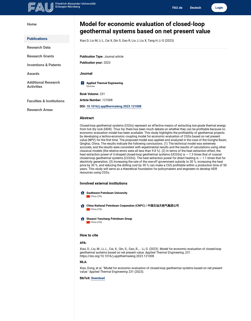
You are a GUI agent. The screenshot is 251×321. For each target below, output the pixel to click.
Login (219, 8)
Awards (33, 74)
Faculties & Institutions (46, 101)
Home (32, 24)
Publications (37, 39)
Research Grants (40, 56)
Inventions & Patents (44, 65)
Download (98, 278)
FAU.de (177, 8)
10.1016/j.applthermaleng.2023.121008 (113, 106)
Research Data (38, 47)
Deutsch (195, 8)
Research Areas (40, 110)
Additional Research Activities (43, 84)
